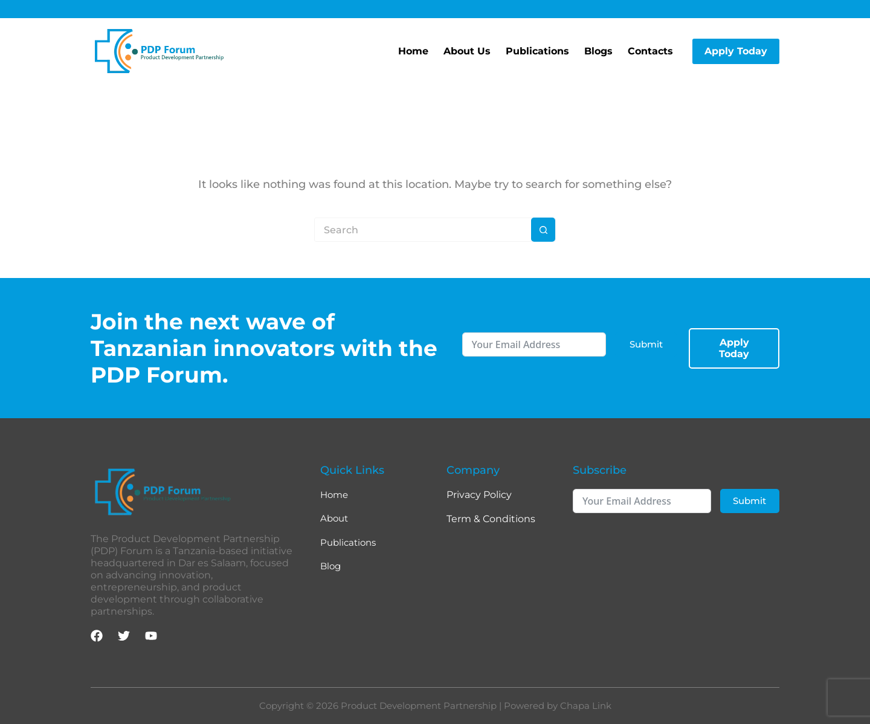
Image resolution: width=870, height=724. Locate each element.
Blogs (598, 51)
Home (413, 51)
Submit (646, 341)
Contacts (650, 51)
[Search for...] (423, 230)
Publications (537, 51)
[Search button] (543, 230)
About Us (467, 51)
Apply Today (735, 51)
